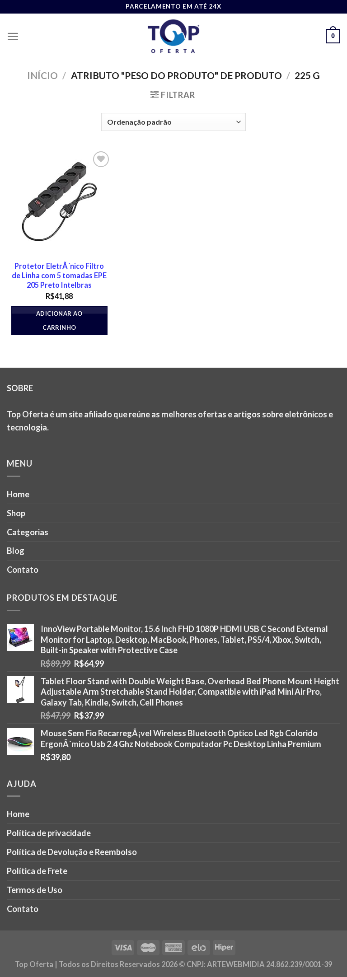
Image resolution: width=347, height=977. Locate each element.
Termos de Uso (34, 890)
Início (42, 75)
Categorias (27, 532)
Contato (22, 570)
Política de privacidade (49, 833)
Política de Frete (37, 871)
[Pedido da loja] (173, 122)
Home (18, 494)
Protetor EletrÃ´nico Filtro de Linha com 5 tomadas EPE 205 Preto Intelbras (59, 275)
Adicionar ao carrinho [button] (59, 320)
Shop (16, 513)
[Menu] (13, 36)
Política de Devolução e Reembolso (72, 852)
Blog (15, 551)
